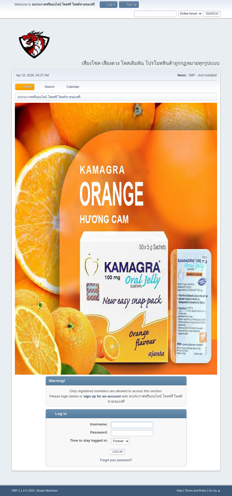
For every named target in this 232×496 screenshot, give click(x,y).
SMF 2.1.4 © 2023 (22, 490)
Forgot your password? (116, 460)
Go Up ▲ (215, 490)
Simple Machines (47, 490)
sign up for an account (102, 396)
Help (179, 490)
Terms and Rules (195, 490)
